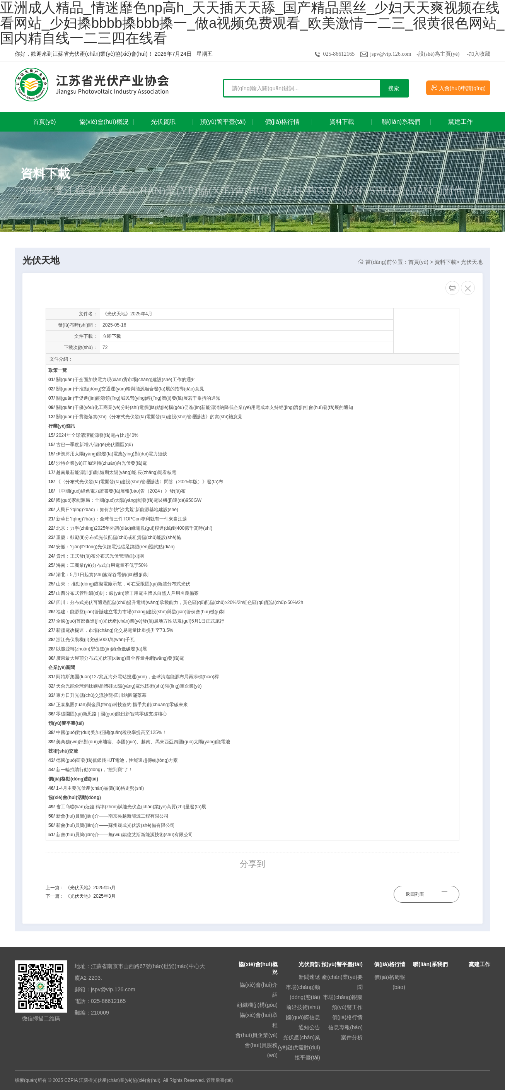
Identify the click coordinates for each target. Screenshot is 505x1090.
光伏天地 (472, 262)
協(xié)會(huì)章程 (259, 1020)
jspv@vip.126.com (390, 54)
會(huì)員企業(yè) (256, 1035)
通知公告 (309, 1027)
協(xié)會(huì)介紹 (259, 990)
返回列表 (426, 892)
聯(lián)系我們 (430, 964)
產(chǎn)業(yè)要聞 (342, 982)
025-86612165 (339, 54)
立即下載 (111, 336)
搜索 (393, 88)
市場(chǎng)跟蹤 (343, 997)
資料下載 (445, 262)
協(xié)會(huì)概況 (258, 968)
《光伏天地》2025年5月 (90, 887)
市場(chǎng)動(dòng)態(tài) (303, 992)
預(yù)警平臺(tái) (342, 964)
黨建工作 (479, 964)
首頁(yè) (418, 262)
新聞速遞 (309, 977)
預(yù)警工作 (347, 1007)
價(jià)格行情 (347, 1017)
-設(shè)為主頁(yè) (437, 54)
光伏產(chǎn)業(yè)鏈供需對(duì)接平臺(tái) (299, 1047)
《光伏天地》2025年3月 (90, 896)
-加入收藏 (478, 54)
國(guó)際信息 (303, 1017)
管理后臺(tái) (219, 1080)
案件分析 (352, 1037)
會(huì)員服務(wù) (261, 1050)
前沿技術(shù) (303, 1007)
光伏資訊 (309, 964)
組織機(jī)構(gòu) (257, 1005)
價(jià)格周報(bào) (389, 982)
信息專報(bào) (345, 1027)
